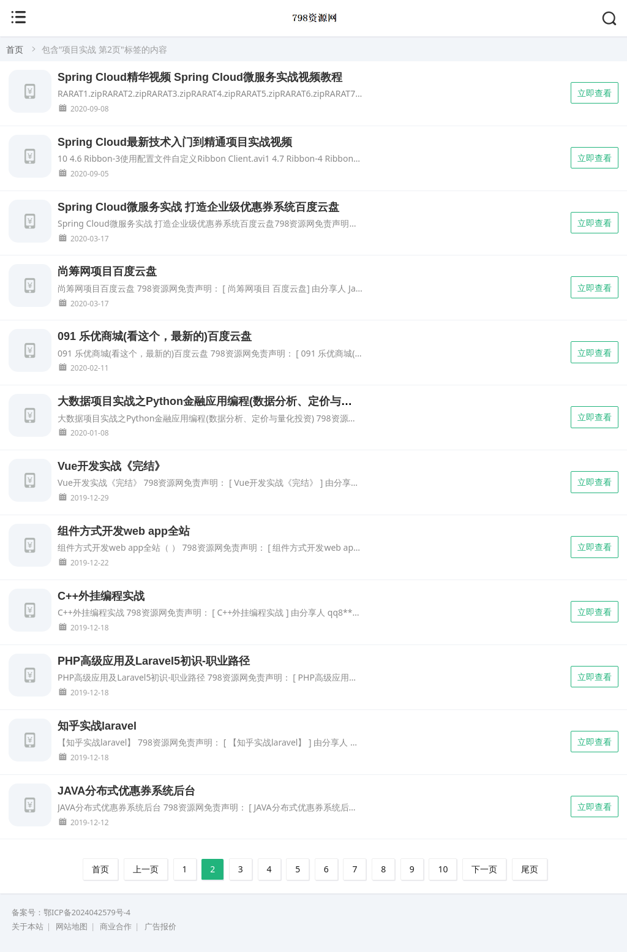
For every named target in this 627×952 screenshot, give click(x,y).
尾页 (529, 869)
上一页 (146, 869)
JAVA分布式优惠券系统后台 (126, 791)
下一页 (484, 869)
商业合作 (116, 926)
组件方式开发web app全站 (124, 531)
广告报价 (160, 926)
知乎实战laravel (97, 726)
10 (443, 869)
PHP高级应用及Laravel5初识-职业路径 (154, 661)
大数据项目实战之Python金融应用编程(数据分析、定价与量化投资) (223, 401)
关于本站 (27, 926)
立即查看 (594, 93)
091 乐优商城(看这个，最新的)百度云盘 (155, 336)
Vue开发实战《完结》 (111, 466)
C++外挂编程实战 (101, 596)
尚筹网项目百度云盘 (107, 271)
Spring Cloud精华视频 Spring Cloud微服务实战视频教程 (200, 77)
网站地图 (72, 926)
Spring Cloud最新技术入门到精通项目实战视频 (175, 142)
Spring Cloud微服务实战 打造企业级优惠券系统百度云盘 (198, 207)
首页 (14, 49)
